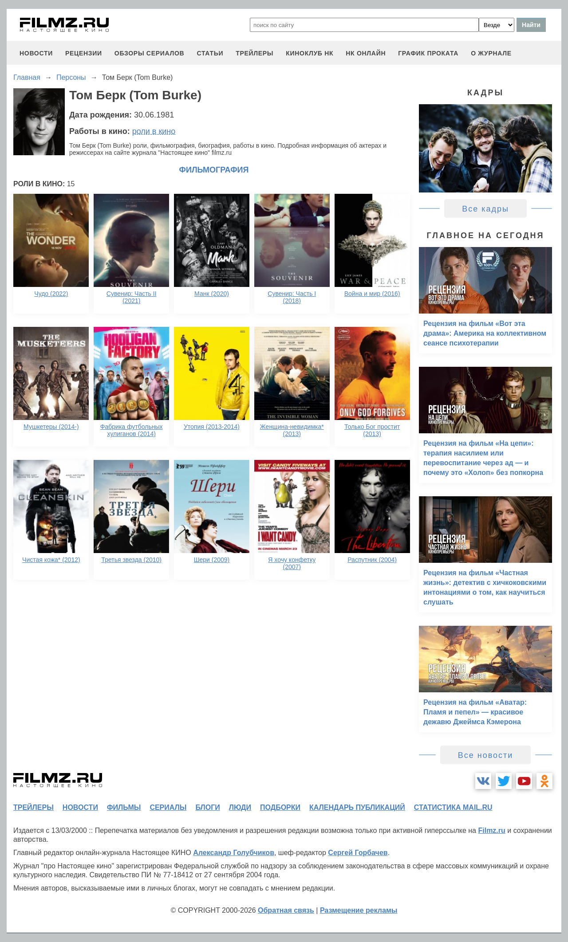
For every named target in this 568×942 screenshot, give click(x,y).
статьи (210, 53)
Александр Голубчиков (233, 852)
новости (36, 53)
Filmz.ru (491, 830)
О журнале (491, 53)
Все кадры (485, 208)
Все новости (485, 755)
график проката (428, 53)
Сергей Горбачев (357, 852)
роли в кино (154, 131)
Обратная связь (286, 910)
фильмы (124, 807)
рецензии (83, 53)
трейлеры (254, 53)
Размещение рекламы (359, 910)
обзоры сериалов (149, 53)
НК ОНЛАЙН (366, 53)
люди (240, 807)
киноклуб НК (309, 53)
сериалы (168, 807)
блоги (207, 807)
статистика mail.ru (453, 807)
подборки (280, 807)
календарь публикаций (357, 807)
